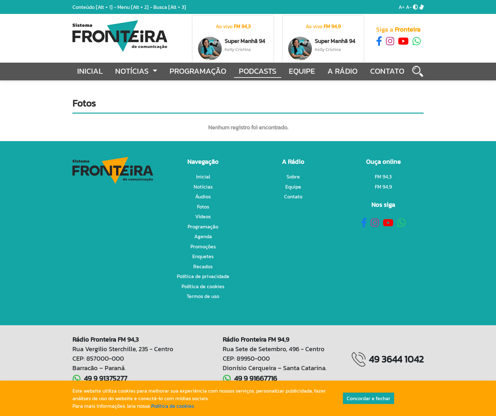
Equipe (302, 71)
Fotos (203, 206)
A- (409, 7)
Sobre (293, 176)
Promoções (203, 246)
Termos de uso (203, 296)
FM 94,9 (383, 186)
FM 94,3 (383, 176)
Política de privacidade (203, 276)
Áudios (203, 196)
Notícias (203, 186)
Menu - (135, 7)
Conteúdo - (94, 7)
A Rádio (342, 71)
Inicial (90, 71)
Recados (203, 266)
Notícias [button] (133, 71)
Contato (387, 71)
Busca (169, 7)
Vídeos (203, 216)
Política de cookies (203, 286)
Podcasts (257, 71)
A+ (402, 7)
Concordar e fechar (368, 398)
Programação (198, 71)
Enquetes (203, 256)
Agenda (203, 236)
